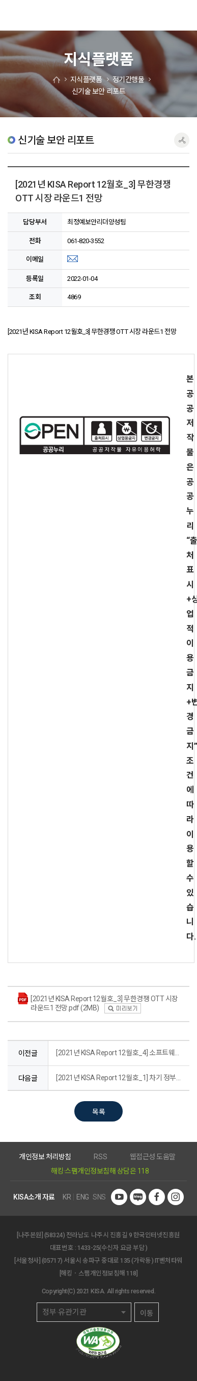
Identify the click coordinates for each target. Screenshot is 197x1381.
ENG (82, 1197)
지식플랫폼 (86, 79)
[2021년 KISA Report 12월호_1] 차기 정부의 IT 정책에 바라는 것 (120, 1078)
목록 (98, 1112)
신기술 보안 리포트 (98, 91)
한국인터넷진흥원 (23, 15)
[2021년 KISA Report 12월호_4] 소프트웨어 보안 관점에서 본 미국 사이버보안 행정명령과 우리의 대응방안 (120, 1053)
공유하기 (181, 140)
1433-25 (88, 1248)
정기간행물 (128, 79)
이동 (146, 1313)
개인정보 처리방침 (45, 1156)
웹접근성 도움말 (153, 1156)
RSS (100, 1156)
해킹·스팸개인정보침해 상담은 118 (100, 1171)
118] (131, 1273)
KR (67, 1197)
